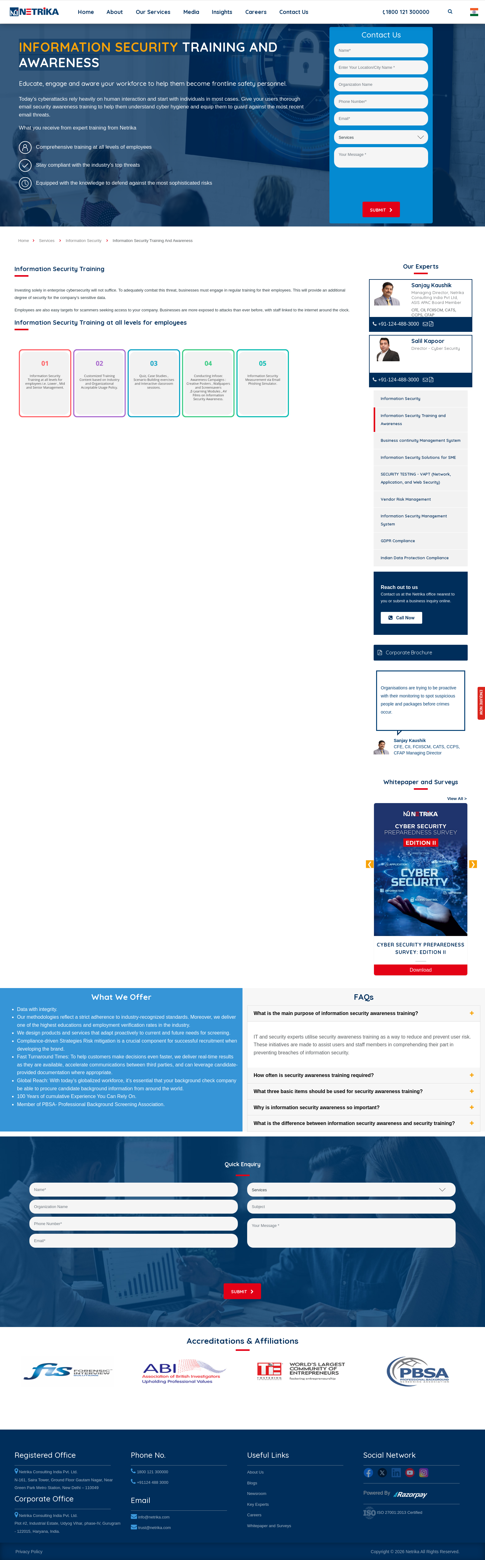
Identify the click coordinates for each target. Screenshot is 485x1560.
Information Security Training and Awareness (413, 419)
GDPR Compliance (398, 540)
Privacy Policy (28, 1550)
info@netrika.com (154, 1514)
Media (191, 11)
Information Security (400, 398)
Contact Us (293, 11)
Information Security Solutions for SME (418, 457)
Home (87, 11)
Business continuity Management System (421, 440)
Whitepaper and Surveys (269, 1524)
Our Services (153, 11)
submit (381, 210)
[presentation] (381, 185)
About (115, 11)
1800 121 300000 (405, 11)
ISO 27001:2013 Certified (392, 1511)
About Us (255, 1471)
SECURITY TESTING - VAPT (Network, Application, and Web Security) (416, 478)
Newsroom (256, 1492)
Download (420, 970)
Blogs (252, 1481)
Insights (222, 11)
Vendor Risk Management (406, 499)
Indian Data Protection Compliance (415, 557)
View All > (457, 798)
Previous (370, 864)
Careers (256, 11)
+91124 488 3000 (153, 1481)
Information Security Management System (414, 519)
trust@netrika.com (154, 1525)
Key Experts (258, 1503)
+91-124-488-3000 (396, 324)
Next (473, 864)
